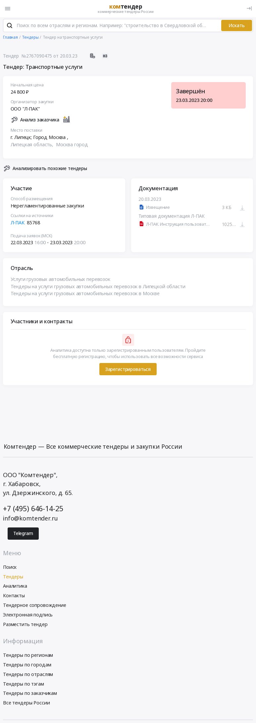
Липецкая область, (33, 145)
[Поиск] (9, 26)
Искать (237, 26)
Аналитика (15, 586)
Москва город (72, 145)
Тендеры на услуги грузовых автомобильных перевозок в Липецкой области (98, 287)
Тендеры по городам (27, 665)
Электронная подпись (28, 615)
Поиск (10, 567)
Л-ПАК (18, 223)
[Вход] (249, 8)
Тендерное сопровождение (34, 605)
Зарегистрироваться (128, 370)
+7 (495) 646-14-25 (33, 509)
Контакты (14, 596)
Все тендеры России (26, 703)
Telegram (23, 534)
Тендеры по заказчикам (30, 694)
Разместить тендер (25, 624)
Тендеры (13, 577)
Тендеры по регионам (28, 655)
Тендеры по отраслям (28, 674)
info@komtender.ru (30, 519)
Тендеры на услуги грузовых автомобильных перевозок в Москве (85, 294)
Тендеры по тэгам (23, 684)
